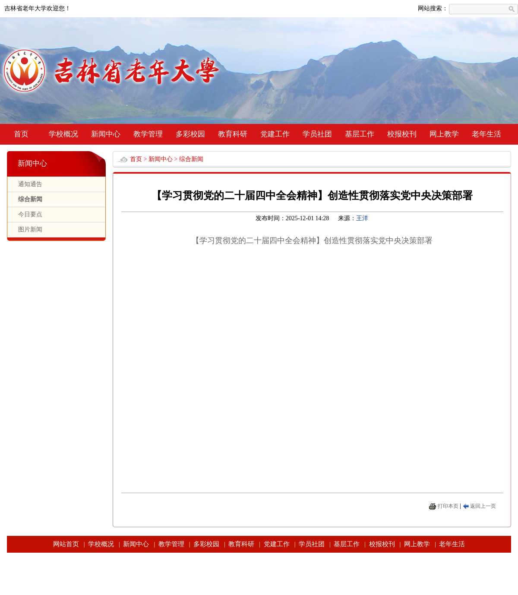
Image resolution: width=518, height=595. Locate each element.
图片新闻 (30, 229)
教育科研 (232, 134)
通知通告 (30, 184)
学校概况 (63, 134)
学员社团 (317, 134)
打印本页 (448, 506)
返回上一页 (483, 506)
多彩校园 (190, 134)
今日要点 (30, 214)
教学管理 (148, 134)
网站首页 (66, 544)
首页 (21, 134)
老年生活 (486, 134)
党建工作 (275, 134)
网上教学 (444, 134)
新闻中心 (105, 134)
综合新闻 (30, 199)
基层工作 (359, 134)
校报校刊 (402, 134)
